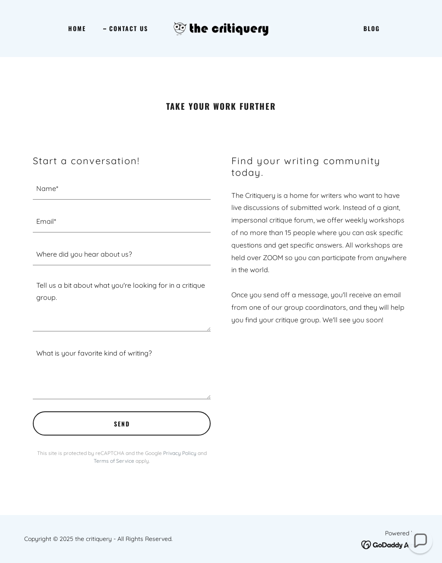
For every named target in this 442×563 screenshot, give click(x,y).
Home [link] (77, 28)
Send (122, 423)
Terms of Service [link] (114, 461)
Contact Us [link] (128, 28)
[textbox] (122, 188)
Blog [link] (371, 28)
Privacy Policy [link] (179, 453)
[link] (221, 27)
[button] (420, 540)
